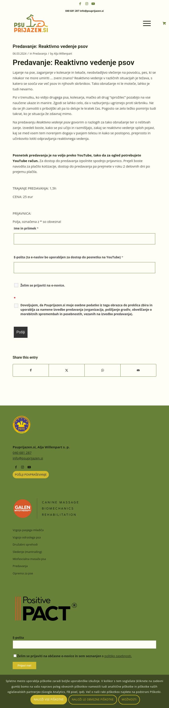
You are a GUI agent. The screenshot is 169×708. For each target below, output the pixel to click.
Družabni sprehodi (25, 544)
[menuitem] (147, 23)
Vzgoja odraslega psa (27, 537)
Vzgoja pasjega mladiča (28, 530)
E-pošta (18, 637)
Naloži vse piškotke (49, 699)
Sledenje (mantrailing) (27, 552)
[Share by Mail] (138, 370)
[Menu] (145, 23)
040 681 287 (22, 452)
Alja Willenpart (63, 53)
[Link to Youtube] (93, 3)
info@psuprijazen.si (28, 458)
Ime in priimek (26, 228)
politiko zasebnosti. (118, 656)
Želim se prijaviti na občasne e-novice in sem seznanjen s (73, 656)
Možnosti (129, 699)
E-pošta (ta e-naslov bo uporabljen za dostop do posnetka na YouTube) (68, 257)
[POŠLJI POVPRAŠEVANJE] (31, 474)
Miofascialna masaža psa (29, 559)
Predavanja (40, 53)
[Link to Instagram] (87, 3)
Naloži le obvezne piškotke (92, 699)
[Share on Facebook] (31, 370)
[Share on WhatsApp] (102, 370)
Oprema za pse (23, 573)
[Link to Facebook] (80, 3)
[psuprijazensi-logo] (70, 23)
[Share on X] (66, 370)
